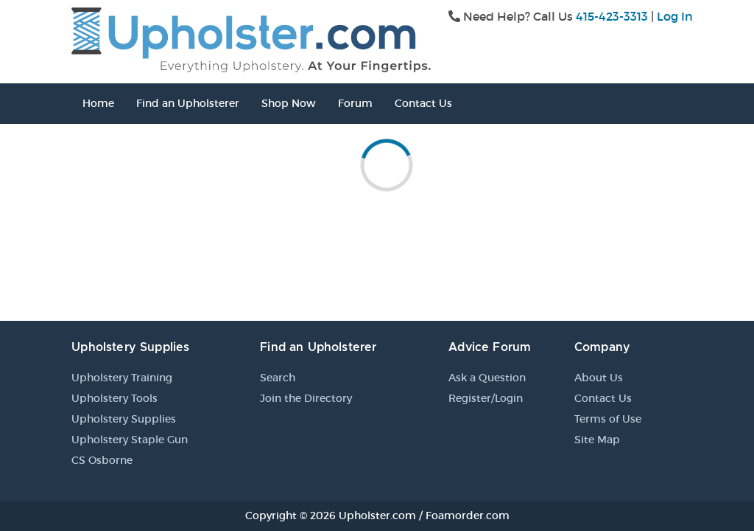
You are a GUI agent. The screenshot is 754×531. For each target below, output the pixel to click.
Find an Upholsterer (187, 103)
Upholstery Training (121, 377)
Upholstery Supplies (123, 419)
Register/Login (485, 398)
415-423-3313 (612, 16)
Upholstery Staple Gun (129, 439)
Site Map (597, 439)
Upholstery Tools (114, 398)
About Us (598, 377)
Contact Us (423, 103)
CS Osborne (102, 460)
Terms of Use (607, 419)
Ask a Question (487, 377)
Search (277, 377)
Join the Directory (306, 398)
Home (98, 103)
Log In (675, 16)
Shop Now (288, 103)
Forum (355, 103)
